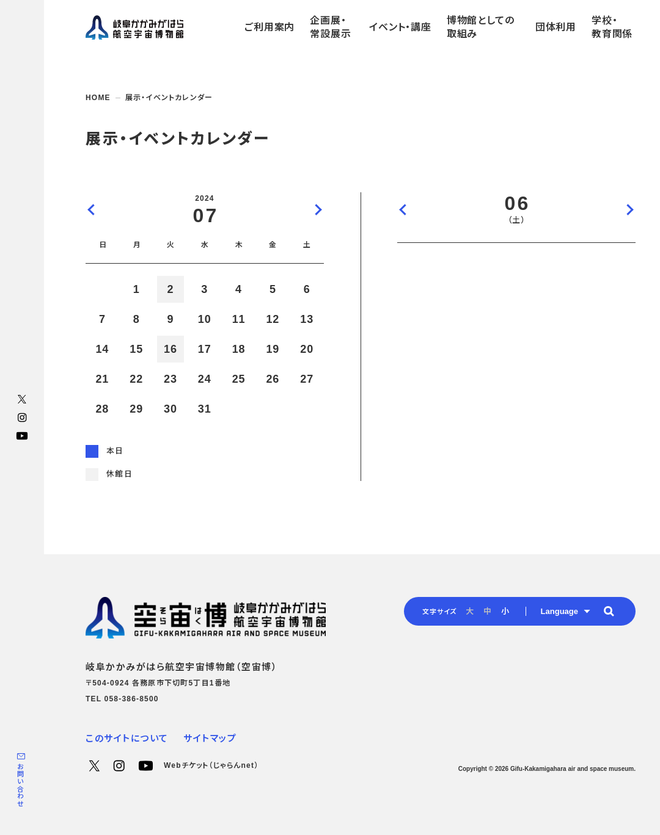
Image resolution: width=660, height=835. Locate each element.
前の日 (403, 209)
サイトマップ (210, 738)
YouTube (22, 435)
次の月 (318, 209)
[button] (608, 611)
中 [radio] (487, 611)
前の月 (91, 209)
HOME (98, 97)
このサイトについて (127, 738)
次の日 (629, 209)
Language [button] (559, 611)
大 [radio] (470, 611)
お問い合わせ (20, 785)
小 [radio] (505, 611)
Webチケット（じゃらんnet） (211, 765)
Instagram (22, 417)
